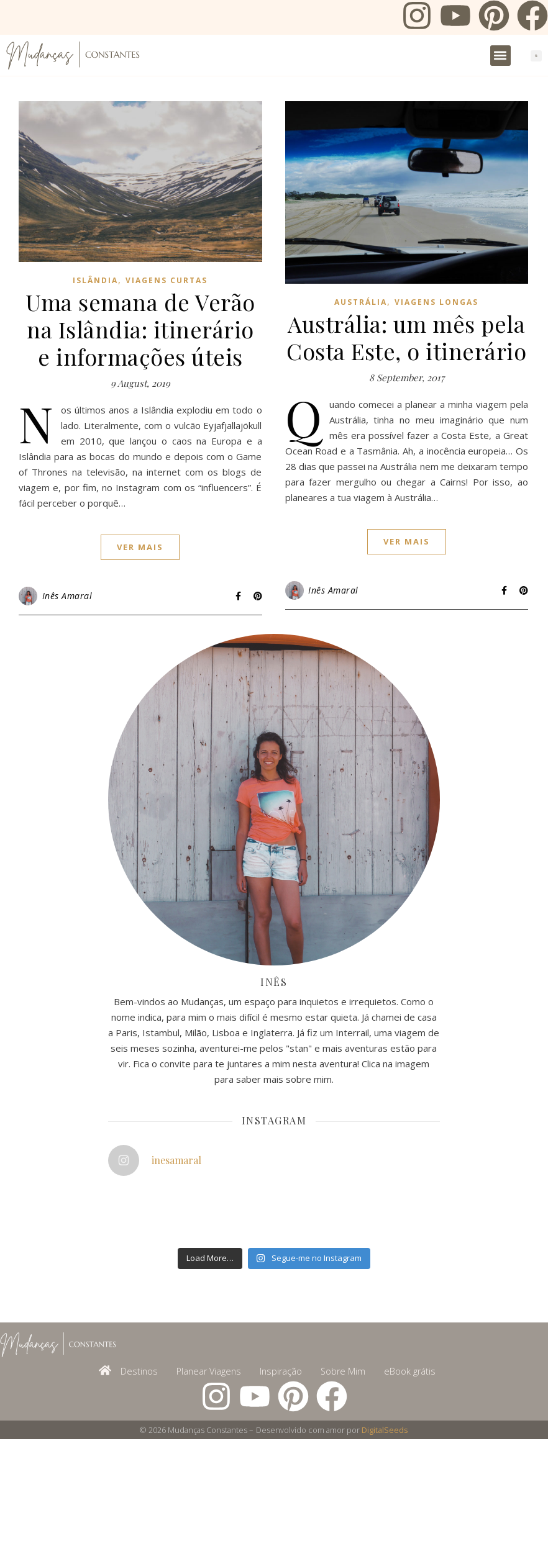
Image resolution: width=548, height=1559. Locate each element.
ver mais (140, 547)
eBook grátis (410, 1371)
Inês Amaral (67, 596)
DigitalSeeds (385, 1429)
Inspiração (281, 1371)
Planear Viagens (208, 1371)
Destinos (139, 1371)
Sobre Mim (343, 1371)
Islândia (95, 280)
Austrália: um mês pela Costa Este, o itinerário (406, 337)
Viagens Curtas (167, 280)
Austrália (360, 302)
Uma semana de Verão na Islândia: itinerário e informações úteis (140, 329)
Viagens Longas (436, 302)
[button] (500, 55)
